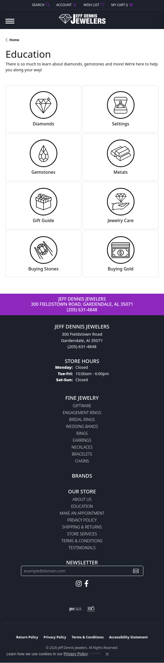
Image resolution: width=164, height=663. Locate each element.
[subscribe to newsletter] (136, 571)
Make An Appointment (82, 513)
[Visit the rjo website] (91, 609)
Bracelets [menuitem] (82, 454)
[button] (40, 5)
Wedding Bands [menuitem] (82, 426)
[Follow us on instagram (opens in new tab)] (79, 583)
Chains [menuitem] (82, 461)
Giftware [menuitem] (82, 405)
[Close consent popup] (107, 654)
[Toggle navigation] (10, 24)
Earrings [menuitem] (82, 440)
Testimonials (81, 547)
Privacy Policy (81, 520)
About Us (82, 499)
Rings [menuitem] (82, 433)
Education (82, 506)
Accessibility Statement (128, 637)
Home (14, 40)
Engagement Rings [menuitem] (82, 412)
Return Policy (27, 637)
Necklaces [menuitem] (82, 447)
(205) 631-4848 (82, 310)
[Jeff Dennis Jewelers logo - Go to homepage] (82, 17)
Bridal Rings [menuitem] (82, 419)
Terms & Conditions (82, 540)
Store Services (82, 533)
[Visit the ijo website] (75, 609)
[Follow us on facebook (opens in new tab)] (86, 583)
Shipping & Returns (82, 527)
